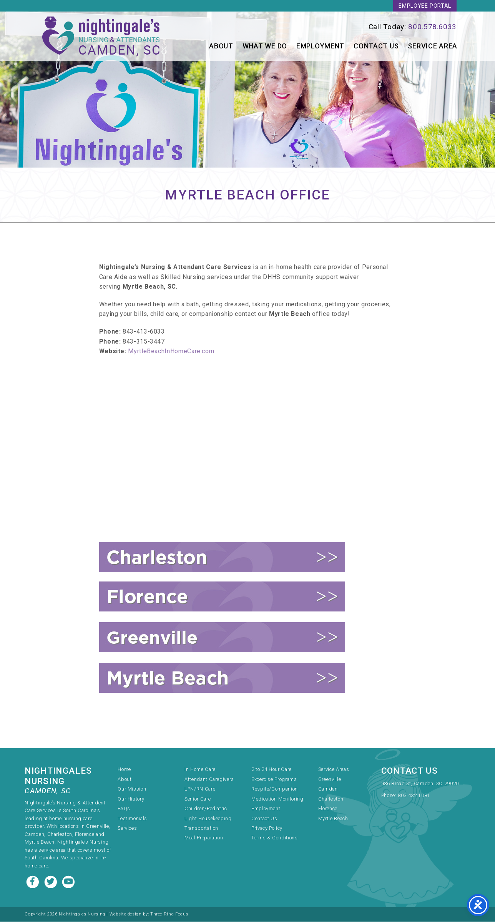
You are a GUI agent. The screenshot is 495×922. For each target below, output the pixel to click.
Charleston (330, 799)
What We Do (265, 46)
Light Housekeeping (208, 819)
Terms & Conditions (274, 838)
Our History (131, 799)
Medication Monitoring (277, 799)
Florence (327, 809)
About (221, 46)
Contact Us (376, 46)
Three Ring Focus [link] (169, 914)
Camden (328, 789)
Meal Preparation (203, 838)
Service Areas (333, 769)
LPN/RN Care (199, 789)
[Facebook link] (33, 881)
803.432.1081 (414, 796)
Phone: (389, 796)
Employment (320, 46)
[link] (358, 27)
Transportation (201, 828)
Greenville (329, 779)
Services (127, 828)
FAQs (124, 809)
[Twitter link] (51, 881)
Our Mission (132, 789)
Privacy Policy (266, 828)
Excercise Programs (274, 779)
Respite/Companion (274, 789)
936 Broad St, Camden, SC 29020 (420, 784)
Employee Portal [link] (425, 6)
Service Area (432, 46)
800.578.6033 (432, 27)
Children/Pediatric (205, 809)
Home (124, 769)
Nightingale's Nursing (102, 36)
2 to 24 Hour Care (271, 769)
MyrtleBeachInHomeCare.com (171, 370)
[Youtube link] (68, 881)
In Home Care (200, 769)
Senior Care (197, 799)
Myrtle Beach (333, 819)
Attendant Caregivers (209, 779)
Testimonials (132, 819)
